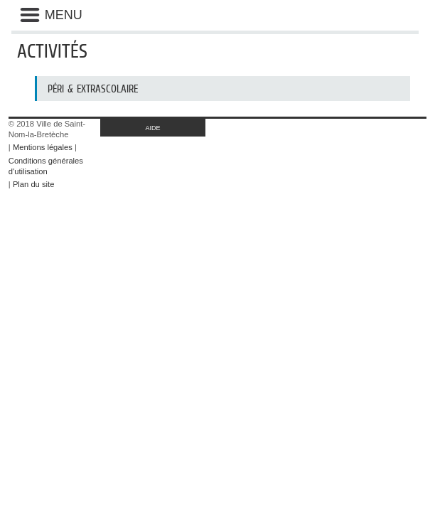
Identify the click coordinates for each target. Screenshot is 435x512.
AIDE (153, 128)
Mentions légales (42, 147)
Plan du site (33, 184)
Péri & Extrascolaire (93, 88)
